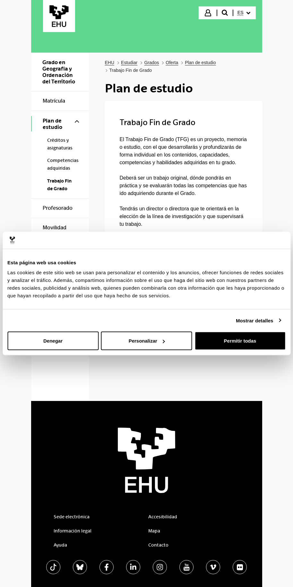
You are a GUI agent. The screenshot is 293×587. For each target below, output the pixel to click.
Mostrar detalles (254, 320)
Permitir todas (240, 341)
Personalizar (147, 341)
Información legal (72, 530)
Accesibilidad (162, 516)
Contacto (158, 545)
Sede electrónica (72, 516)
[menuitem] (243, 12)
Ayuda (60, 545)
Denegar (53, 341)
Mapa (154, 530)
